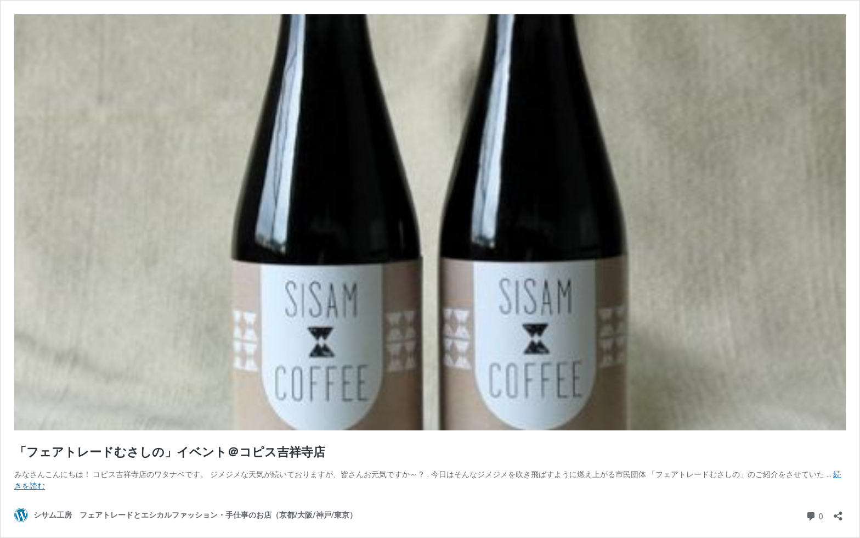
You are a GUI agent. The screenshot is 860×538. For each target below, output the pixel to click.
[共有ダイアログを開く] (838, 512)
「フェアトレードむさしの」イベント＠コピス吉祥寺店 (169, 452)
